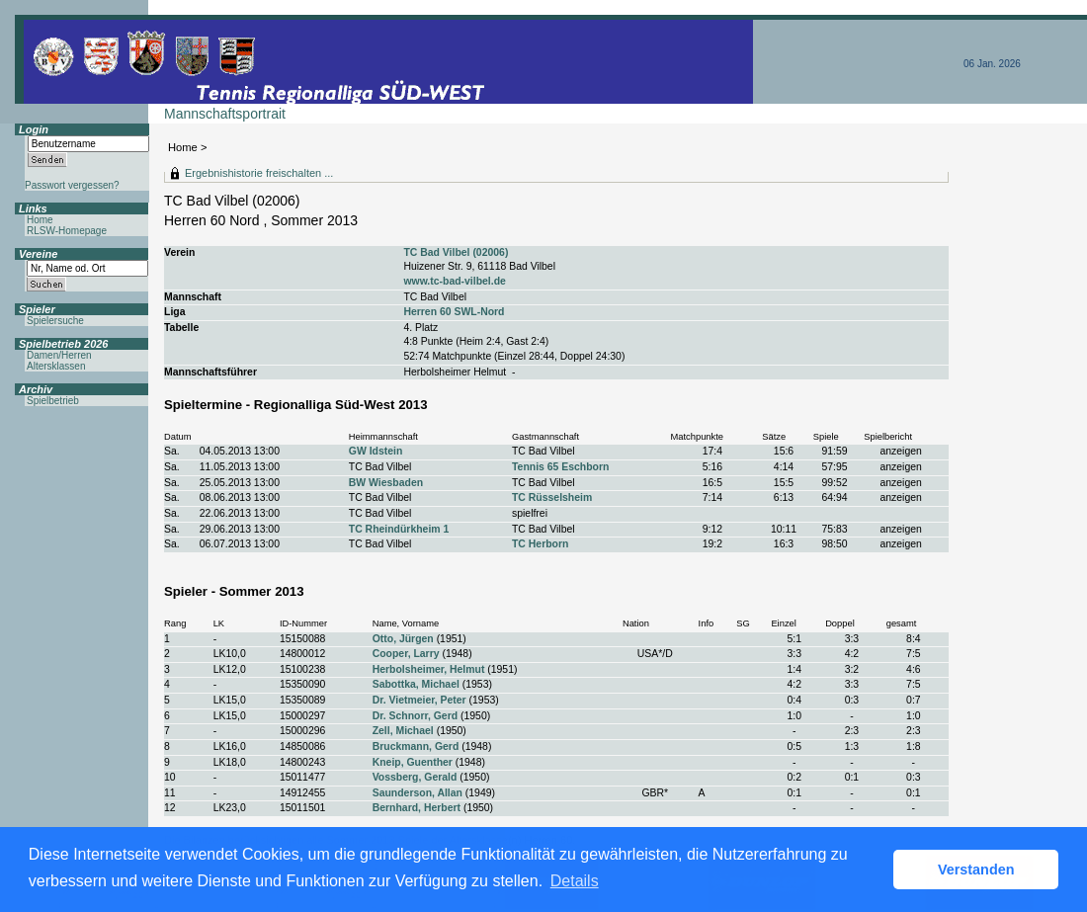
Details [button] (574, 880)
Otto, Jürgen (403, 638)
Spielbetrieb (53, 400)
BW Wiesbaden (386, 482)
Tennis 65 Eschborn (560, 466)
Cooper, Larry (406, 653)
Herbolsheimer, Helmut (429, 669)
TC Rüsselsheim (552, 497)
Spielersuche (55, 320)
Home (183, 147)
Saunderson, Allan (417, 793)
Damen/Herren (59, 355)
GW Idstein (376, 451)
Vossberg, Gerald (415, 777)
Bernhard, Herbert (416, 807)
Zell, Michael (403, 730)
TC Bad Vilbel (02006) (455, 252)
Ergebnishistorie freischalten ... (259, 173)
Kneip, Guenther (413, 762)
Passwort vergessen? (72, 185)
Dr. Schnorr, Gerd (415, 715)
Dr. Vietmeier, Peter (419, 700)
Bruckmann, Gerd (416, 746)
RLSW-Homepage (67, 230)
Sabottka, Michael (416, 684)
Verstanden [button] (976, 869)
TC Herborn (540, 544)
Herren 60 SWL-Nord (453, 311)
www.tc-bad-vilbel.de (454, 281)
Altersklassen (56, 366)
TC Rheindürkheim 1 (399, 529)
